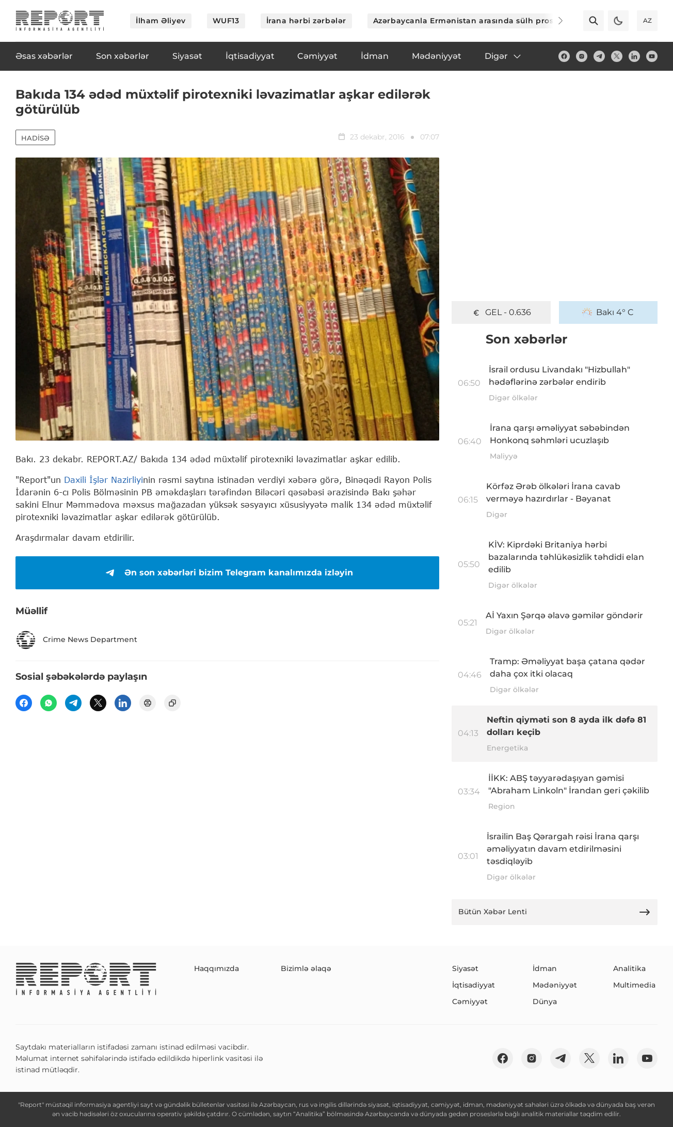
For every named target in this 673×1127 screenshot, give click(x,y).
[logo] (59, 20)
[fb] (564, 56)
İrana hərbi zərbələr (306, 20)
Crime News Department (76, 640)
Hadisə (35, 138)
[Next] (553, 20)
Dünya (545, 1001)
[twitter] (616, 56)
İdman (545, 968)
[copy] (172, 703)
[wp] (48, 703)
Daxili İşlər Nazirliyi (103, 479)
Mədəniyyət (555, 985)
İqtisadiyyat (473, 985)
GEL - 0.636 (501, 312)
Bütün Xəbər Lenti (554, 912)
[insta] (581, 56)
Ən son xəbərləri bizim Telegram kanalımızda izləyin (227, 573)
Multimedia (634, 985)
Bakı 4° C (608, 312)
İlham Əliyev (161, 20)
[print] (147, 703)
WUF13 (226, 20)
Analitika (629, 968)
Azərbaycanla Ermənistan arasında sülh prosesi (469, 20)
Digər (503, 56)
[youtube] (652, 56)
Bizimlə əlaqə (306, 968)
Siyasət (465, 968)
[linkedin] (634, 56)
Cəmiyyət (470, 1001)
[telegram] (599, 56)
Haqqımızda (216, 968)
